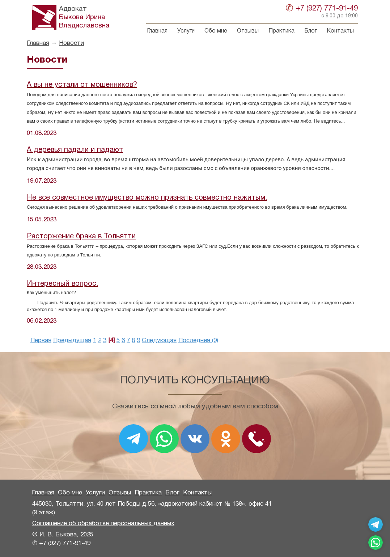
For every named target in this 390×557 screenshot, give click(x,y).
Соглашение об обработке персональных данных (103, 523)
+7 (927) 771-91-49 (327, 8)
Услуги (186, 31)
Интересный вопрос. (62, 284)
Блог (310, 31)
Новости (71, 43)
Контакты (340, 31)
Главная (157, 31)
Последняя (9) (198, 340)
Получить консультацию (195, 381)
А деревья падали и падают (75, 150)
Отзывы (248, 31)
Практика (281, 31)
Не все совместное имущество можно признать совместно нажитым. (147, 198)
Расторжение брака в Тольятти (81, 236)
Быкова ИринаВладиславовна (84, 17)
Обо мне (215, 31)
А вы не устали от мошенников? (82, 85)
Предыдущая (72, 340)
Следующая (159, 340)
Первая (40, 340)
